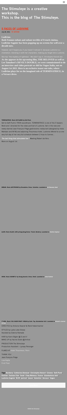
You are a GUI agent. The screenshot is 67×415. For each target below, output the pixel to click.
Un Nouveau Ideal (52, 187)
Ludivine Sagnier (8, 378)
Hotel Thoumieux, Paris (20, 350)
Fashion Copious (55, 232)
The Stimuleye (14, 9)
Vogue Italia (49, 65)
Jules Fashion (49, 276)
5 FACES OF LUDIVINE (15, 28)
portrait (24, 378)
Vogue (52, 378)
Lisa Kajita (6, 360)
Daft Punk (58, 373)
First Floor (6, 363)
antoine (16, 32)
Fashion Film (14, 375)
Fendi (22, 375)
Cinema (50, 373)
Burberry (9, 373)
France (40, 375)
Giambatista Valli (51, 375)
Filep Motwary (31, 375)
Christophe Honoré (38, 373)
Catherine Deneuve (21, 373)
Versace (45, 378)
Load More (33, 385)
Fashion (5, 375)
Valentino (37, 378)
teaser (30, 378)
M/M (18, 378)
